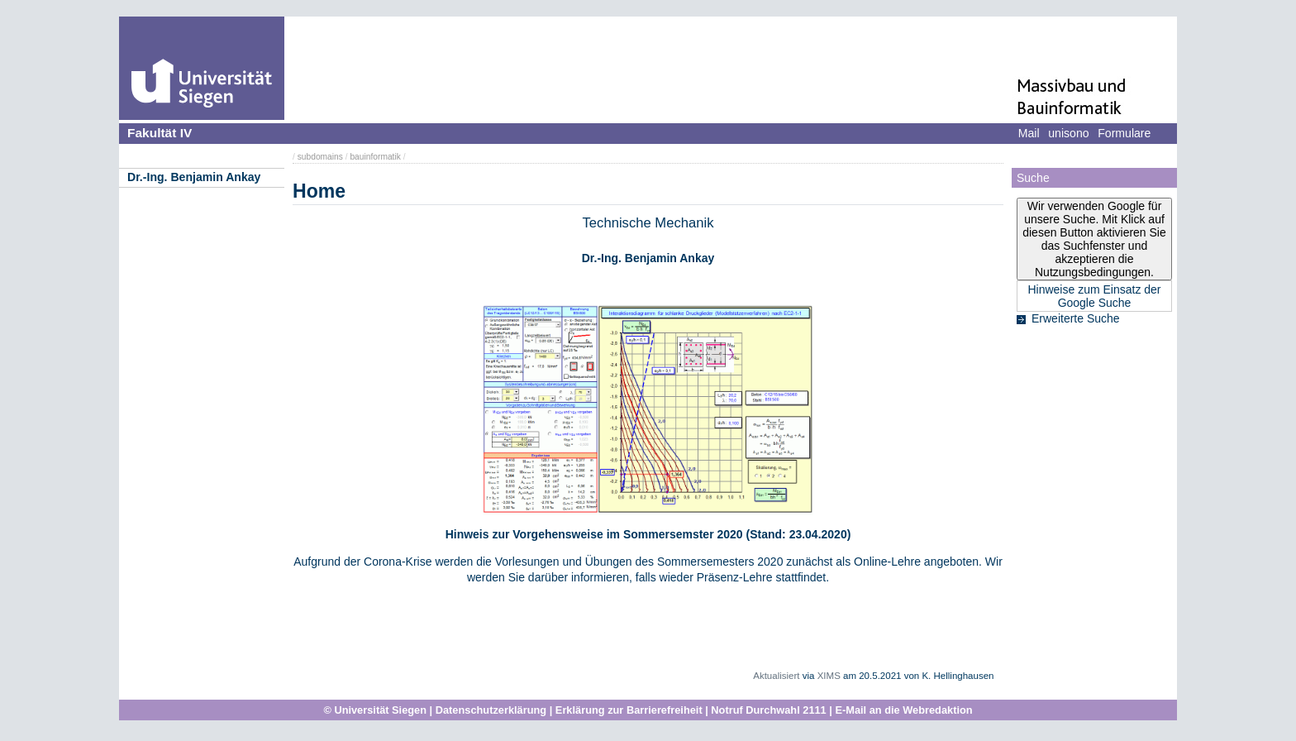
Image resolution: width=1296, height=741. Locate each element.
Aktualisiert (776, 676)
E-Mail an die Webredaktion (903, 710)
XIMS (829, 676)
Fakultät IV (159, 133)
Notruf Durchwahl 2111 (768, 710)
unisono (1068, 133)
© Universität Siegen (374, 710)
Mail (1029, 133)
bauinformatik (375, 156)
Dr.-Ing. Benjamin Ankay (193, 177)
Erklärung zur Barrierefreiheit (629, 710)
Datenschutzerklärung (491, 710)
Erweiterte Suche (1076, 318)
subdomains (320, 156)
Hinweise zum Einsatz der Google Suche (1093, 296)
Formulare (1124, 133)
